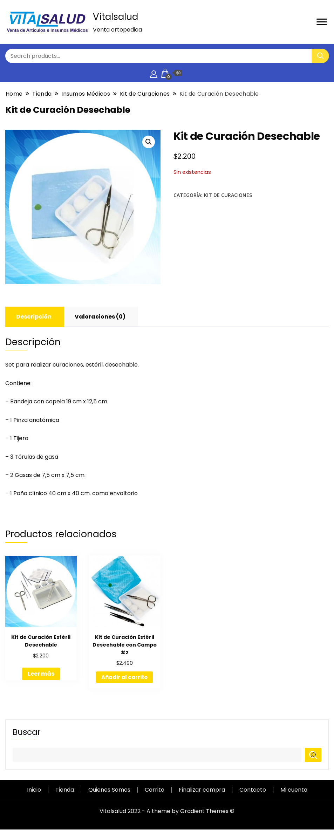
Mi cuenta (293, 790)
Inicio (34, 790)
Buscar (27, 732)
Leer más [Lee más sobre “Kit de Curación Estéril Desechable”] (41, 674)
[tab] (34, 317)
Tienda (64, 790)
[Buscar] (313, 755)
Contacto (252, 790)
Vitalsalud (115, 17)
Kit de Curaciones (228, 195)
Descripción (34, 317)
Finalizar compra (202, 790)
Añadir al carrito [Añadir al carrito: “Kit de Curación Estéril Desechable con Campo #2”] (124, 677)
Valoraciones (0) (100, 317)
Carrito (154, 790)
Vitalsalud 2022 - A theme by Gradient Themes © (167, 811)
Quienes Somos (109, 790)
